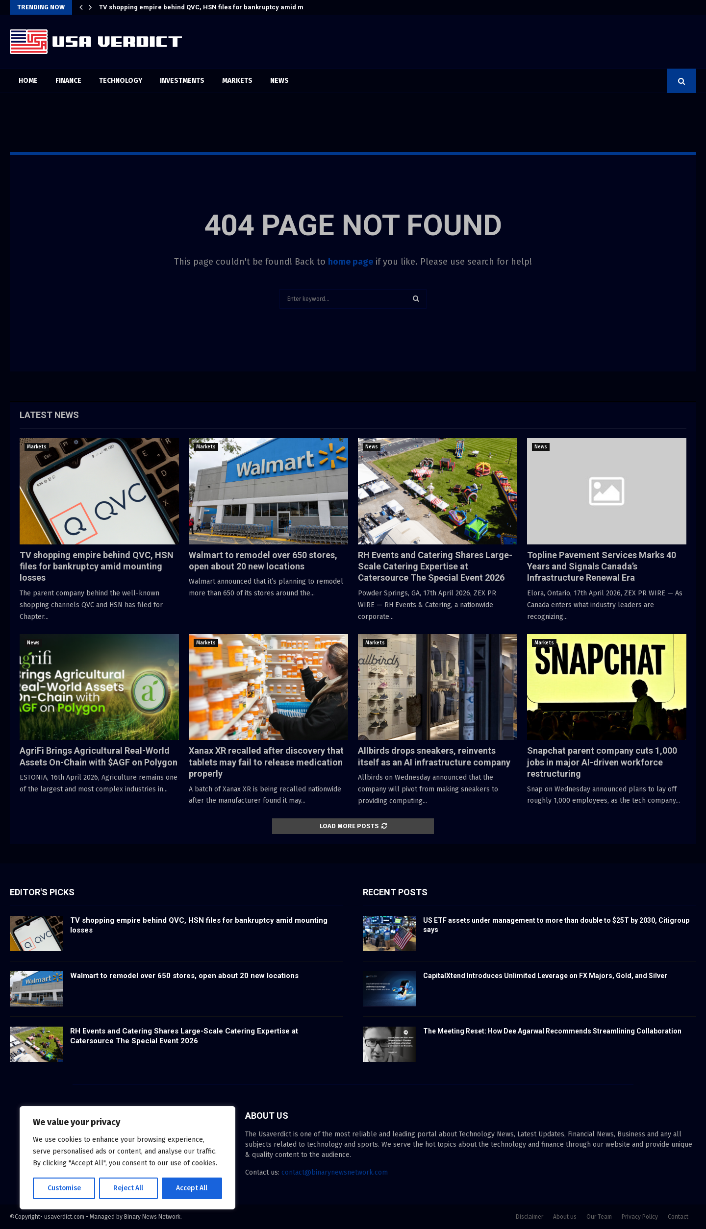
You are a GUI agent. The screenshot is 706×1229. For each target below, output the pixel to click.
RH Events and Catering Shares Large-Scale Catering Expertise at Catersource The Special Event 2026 (435, 566)
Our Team (599, 1216)
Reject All (128, 1188)
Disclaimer (529, 1216)
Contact (678, 1216)
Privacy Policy (640, 1216)
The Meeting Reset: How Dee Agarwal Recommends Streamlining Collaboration (552, 1031)
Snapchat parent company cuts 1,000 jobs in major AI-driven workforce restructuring (602, 762)
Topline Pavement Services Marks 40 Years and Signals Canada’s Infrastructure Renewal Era (601, 566)
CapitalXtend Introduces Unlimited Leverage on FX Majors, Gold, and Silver (545, 976)
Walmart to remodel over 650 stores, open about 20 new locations (184, 975)
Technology (120, 80)
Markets (237, 80)
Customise (64, 1188)
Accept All (192, 1188)
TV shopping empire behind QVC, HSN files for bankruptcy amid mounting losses (224, 7)
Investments (182, 80)
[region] (127, 1157)
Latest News (49, 415)
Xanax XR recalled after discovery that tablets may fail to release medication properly (266, 762)
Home (28, 80)
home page (350, 261)
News (279, 80)
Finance (68, 80)
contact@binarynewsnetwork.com (334, 1172)
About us (565, 1216)
